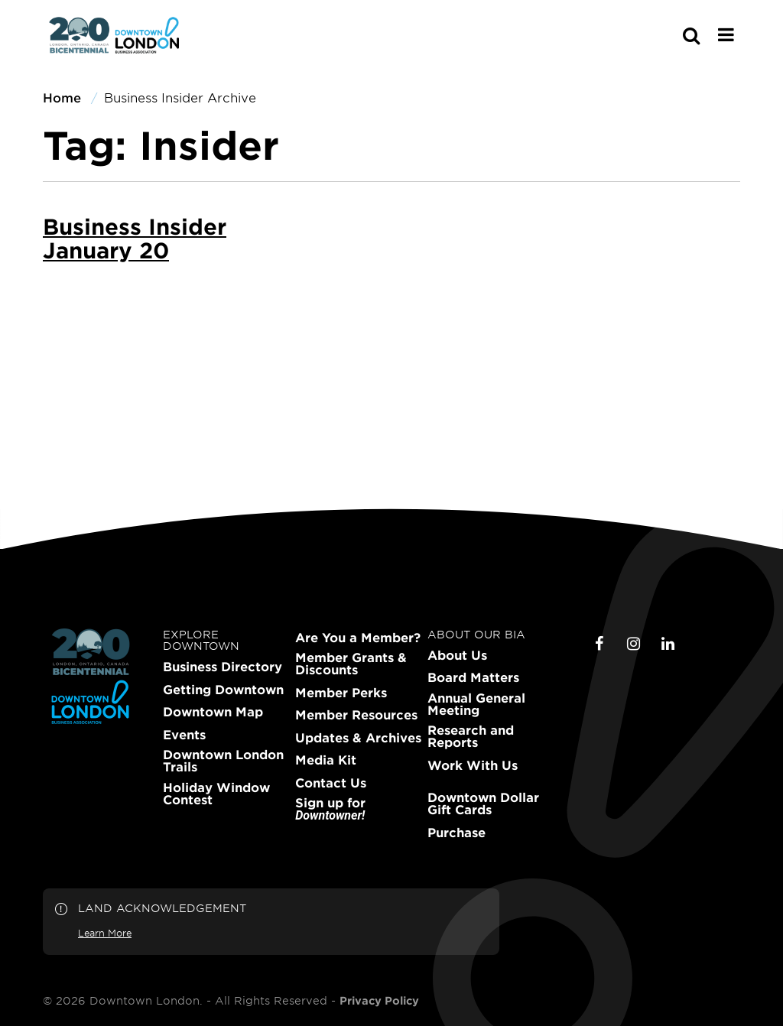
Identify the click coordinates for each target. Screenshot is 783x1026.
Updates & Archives (358, 738)
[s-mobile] (663, 35)
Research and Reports (470, 736)
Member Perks (341, 693)
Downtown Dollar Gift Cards (483, 804)
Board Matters (473, 677)
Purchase (456, 832)
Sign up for (330, 809)
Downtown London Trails (223, 761)
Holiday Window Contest (216, 794)
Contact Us (330, 783)
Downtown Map (213, 712)
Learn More (105, 933)
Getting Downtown (223, 689)
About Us (457, 655)
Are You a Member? (358, 637)
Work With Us (472, 765)
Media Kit (325, 760)
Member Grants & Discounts (351, 664)
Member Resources (356, 715)
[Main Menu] (726, 34)
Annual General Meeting (476, 704)
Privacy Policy (379, 1001)
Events (184, 735)
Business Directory (222, 667)
